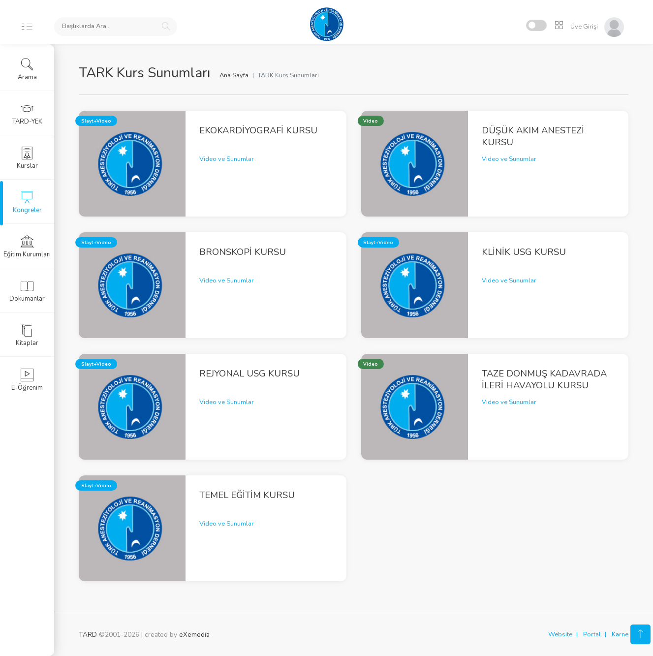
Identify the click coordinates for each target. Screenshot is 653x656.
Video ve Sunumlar (226, 159)
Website (560, 634)
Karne (620, 634)
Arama (27, 69)
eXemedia (194, 634)
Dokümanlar (27, 291)
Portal (592, 634)
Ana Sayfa (234, 75)
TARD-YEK (27, 113)
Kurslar (27, 158)
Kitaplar (27, 335)
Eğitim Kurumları (27, 246)
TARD (88, 634)
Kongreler (27, 202)
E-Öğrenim (27, 380)
